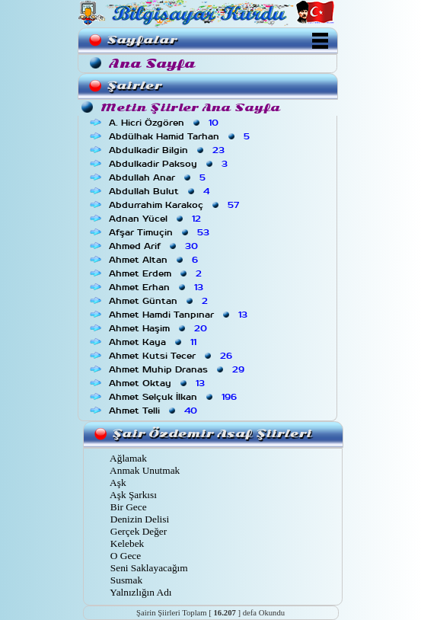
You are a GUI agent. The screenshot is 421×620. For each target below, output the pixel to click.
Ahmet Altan (155, 259)
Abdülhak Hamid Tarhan (181, 136)
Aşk (117, 482)
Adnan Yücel (156, 218)
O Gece (125, 555)
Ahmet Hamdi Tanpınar (179, 314)
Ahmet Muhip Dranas (178, 369)
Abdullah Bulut (160, 191)
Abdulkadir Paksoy (170, 163)
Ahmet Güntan (160, 301)
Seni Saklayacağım (148, 568)
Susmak (125, 580)
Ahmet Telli (154, 410)
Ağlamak (127, 458)
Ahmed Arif (155, 246)
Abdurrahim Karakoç (175, 205)
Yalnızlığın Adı (140, 592)
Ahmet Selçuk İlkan (174, 396)
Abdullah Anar (159, 177)
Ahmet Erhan (157, 287)
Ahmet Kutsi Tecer (172, 355)
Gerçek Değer (137, 531)
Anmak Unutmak (144, 470)
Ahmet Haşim (159, 328)
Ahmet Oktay (158, 383)
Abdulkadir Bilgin (168, 150)
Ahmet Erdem (157, 273)
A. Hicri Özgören (165, 122)
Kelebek (126, 543)
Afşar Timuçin (160, 232)
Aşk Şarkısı (132, 494)
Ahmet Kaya (154, 342)
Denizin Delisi (139, 519)
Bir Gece (127, 507)
